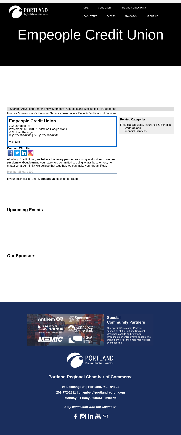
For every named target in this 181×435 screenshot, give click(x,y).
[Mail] (105, 416)
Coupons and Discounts (81, 108)
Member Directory (134, 8)
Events (110, 16)
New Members (55, 108)
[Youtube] (98, 416)
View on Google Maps (53, 129)
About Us (152, 16)
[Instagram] (83, 416)
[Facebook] (75, 416)
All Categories (107, 108)
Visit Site (14, 141)
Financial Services (135, 131)
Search (14, 108)
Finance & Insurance (20, 113)
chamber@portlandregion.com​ (102, 392)
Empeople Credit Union (32, 120)
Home (84, 8)
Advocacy (130, 16)
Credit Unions (132, 127)
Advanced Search (32, 108)
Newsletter (89, 16)
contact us (48, 178)
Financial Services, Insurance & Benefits (145, 124)
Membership (105, 8)
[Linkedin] (90, 416)
